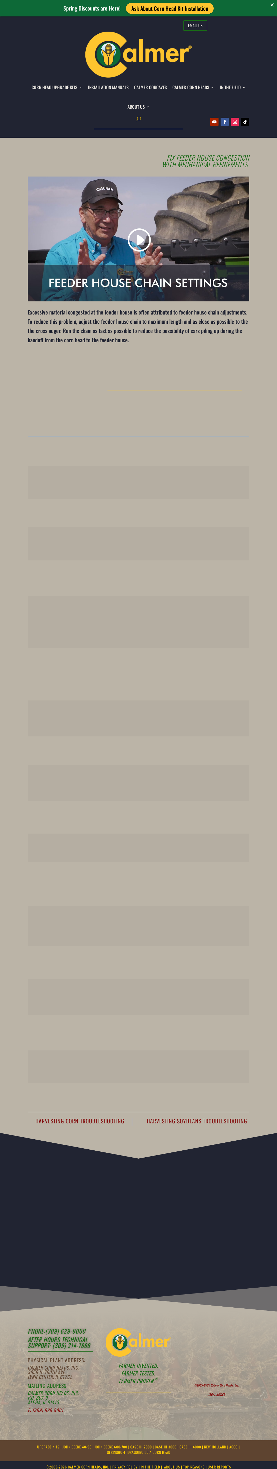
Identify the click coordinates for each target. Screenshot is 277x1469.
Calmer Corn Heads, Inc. (53, 1367)
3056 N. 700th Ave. (47, 1372)
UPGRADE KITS (49, 1446)
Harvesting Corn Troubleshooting (79, 1121)
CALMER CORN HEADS (190, 87)
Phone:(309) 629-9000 (56, 1331)
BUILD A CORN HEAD (154, 1452)
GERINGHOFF (117, 1452)
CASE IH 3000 (166, 1446)
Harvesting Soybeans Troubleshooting (197, 1121)
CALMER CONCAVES (150, 87)
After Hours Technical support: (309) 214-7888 (59, 1342)
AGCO (234, 1446)
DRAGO (133, 1452)
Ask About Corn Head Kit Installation (169, 8)
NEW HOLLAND (215, 1446)
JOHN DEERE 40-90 (78, 1446)
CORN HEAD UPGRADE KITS (54, 87)
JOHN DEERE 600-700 (111, 1446)
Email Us (195, 25)
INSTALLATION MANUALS (108, 87)
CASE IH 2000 (141, 1446)
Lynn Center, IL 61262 (50, 1376)
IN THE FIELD (230, 87)
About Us (136, 107)
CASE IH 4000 (191, 1446)
